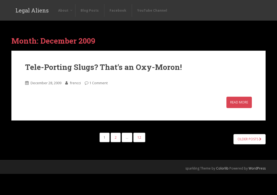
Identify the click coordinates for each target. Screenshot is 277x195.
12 (139, 137)
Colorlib (222, 168)
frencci (75, 82)
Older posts (250, 139)
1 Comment (98, 82)
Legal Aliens (32, 10)
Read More (239, 102)
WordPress (257, 168)
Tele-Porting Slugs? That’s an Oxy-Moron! (103, 67)
